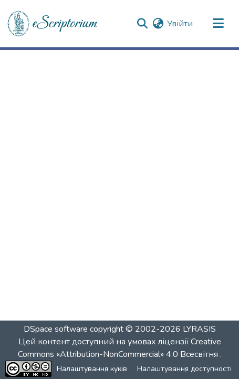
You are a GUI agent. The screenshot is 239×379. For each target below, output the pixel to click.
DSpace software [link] (56, 329)
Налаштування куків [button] (92, 369)
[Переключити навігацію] (218, 24)
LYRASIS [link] (199, 329)
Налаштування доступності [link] (184, 369)
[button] (53, 24)
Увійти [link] (180, 23)
